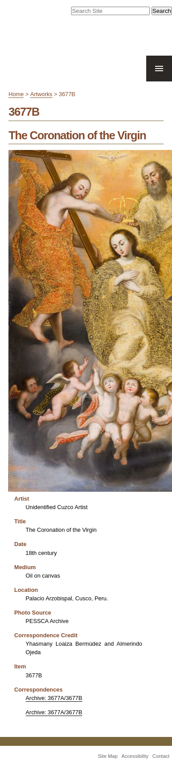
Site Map (107, 756)
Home (16, 94)
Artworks (41, 94)
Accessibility (134, 756)
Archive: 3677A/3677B (54, 698)
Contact (161, 756)
